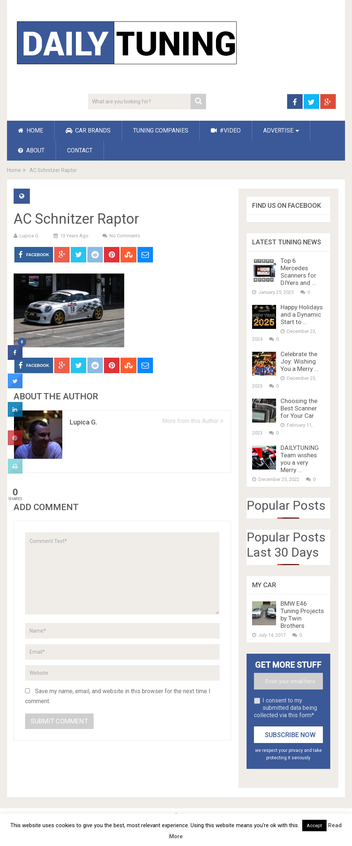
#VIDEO (226, 130)
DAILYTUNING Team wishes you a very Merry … (299, 459)
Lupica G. (29, 235)
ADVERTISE (278, 130)
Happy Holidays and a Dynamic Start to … (301, 314)
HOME (30, 130)
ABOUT (31, 150)
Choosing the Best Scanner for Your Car (298, 408)
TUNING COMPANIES (160, 130)
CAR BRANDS (88, 130)
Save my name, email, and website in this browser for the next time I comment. (117, 696)
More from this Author (192, 420)
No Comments (124, 235)
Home (14, 170)
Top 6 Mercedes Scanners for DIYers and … (298, 271)
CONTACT (80, 150)
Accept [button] (314, 825)
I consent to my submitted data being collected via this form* (285, 708)
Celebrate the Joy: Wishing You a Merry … (299, 361)
